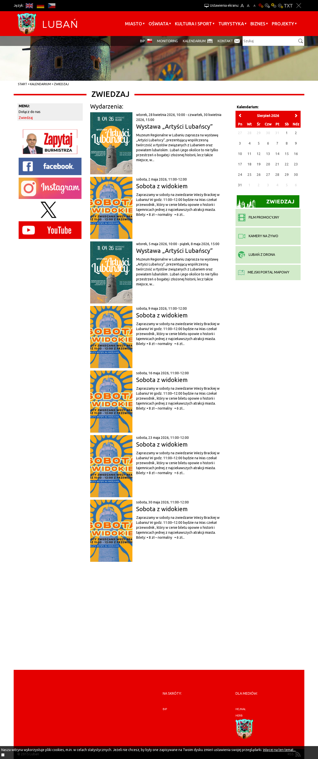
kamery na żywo (258, 236)
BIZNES (257, 23)
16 (296, 154)
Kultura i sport (193, 23)
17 (240, 164)
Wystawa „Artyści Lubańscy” (174, 126)
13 (268, 154)
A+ (242, 5)
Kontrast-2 (280, 5)
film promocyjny (258, 217)
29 (287, 175)
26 (259, 175)
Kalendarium (194, 41)
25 (249, 175)
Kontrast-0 (267, 5)
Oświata (158, 23)
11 (249, 154)
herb (239, 715)
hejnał (241, 709)
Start (22, 84)
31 (240, 185)
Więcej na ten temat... (279, 750)
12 (259, 154)
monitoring (167, 41)
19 (259, 164)
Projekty (283, 23)
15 (287, 154)
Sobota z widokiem (162, 186)
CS (51, 5)
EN (29, 5)
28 (277, 175)
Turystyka (231, 23)
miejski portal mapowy (263, 272)
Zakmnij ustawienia (298, 5)
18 (249, 164)
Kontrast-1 (274, 5)
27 (268, 175)
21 (277, 164)
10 (240, 154)
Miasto (133, 23)
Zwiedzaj (61, 84)
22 (287, 164)
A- (254, 5)
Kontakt (225, 41)
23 (296, 164)
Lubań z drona (256, 255)
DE (40, 5)
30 (296, 175)
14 (277, 154)
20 (268, 164)
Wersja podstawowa (261, 5)
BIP (142, 41)
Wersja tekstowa (288, 5)
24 (240, 175)
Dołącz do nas (29, 112)
